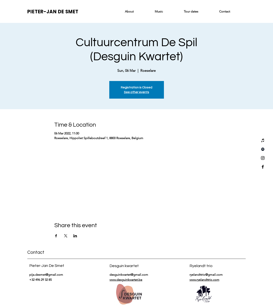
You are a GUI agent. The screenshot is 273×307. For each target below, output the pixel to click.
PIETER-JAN (42, 11)
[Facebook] (262, 166)
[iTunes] (262, 140)
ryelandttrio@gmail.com (206, 274)
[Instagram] (262, 158)
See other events (136, 92)
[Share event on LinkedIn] (75, 235)
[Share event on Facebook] (56, 235)
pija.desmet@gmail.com (46, 274)
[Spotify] (262, 149)
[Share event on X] (66, 235)
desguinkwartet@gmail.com (128, 274)
